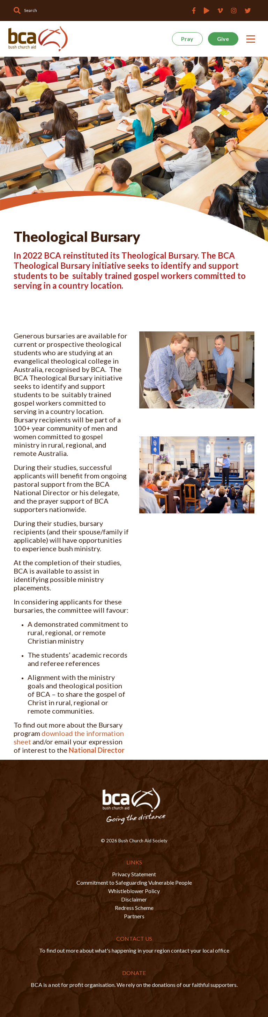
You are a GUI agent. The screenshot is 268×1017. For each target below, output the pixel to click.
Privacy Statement (134, 874)
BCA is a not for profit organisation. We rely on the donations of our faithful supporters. (134, 984)
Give (223, 38)
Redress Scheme (134, 907)
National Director (97, 750)
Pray (187, 38)
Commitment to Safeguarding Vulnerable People (134, 882)
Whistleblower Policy (134, 891)
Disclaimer (134, 899)
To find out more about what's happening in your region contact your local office (134, 950)
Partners (134, 916)
